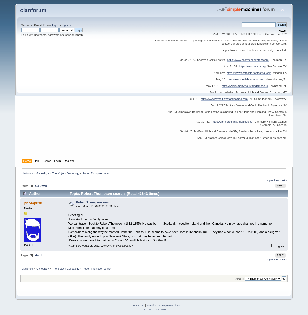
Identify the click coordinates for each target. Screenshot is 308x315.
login (55, 25)
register (66, 25)
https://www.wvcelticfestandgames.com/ (225, 98)
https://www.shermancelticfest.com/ (248, 59)
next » (283, 180)
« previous (273, 180)
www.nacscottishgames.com (246, 79)
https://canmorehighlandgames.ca (232, 121)
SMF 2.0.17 (138, 305)
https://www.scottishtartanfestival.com (249, 72)
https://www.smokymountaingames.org (245, 85)
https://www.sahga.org (252, 66)
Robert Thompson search (94, 202)
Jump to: (239, 278)
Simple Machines (170, 305)
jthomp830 (33, 203)
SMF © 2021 (153, 305)
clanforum (33, 10)
